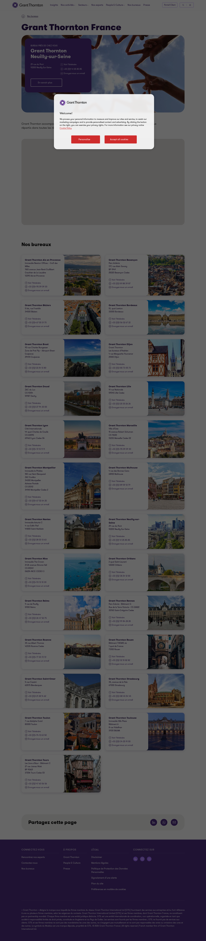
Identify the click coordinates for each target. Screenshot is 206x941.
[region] (104, 121)
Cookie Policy (66, 128)
